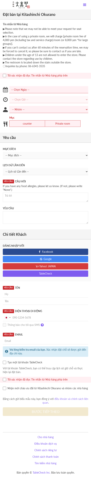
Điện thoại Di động (22, 311)
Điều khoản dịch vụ (45, 443)
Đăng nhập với (13, 245)
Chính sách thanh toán (46, 456)
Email (13, 334)
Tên (11, 288)
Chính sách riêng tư (45, 450)
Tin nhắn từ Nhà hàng (15, 24)
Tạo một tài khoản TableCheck (22, 362)
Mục (12, 117)
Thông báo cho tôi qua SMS (24, 325)
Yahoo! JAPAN (45, 266)
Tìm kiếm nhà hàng (45, 463)
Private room (60, 123)
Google (45, 259)
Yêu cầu (8, 208)
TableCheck (45, 273)
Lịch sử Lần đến (14, 165)
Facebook (45, 251)
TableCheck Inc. (41, 472)
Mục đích (9, 149)
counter (25, 123)
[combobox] (7, 317)
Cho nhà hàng (46, 437)
